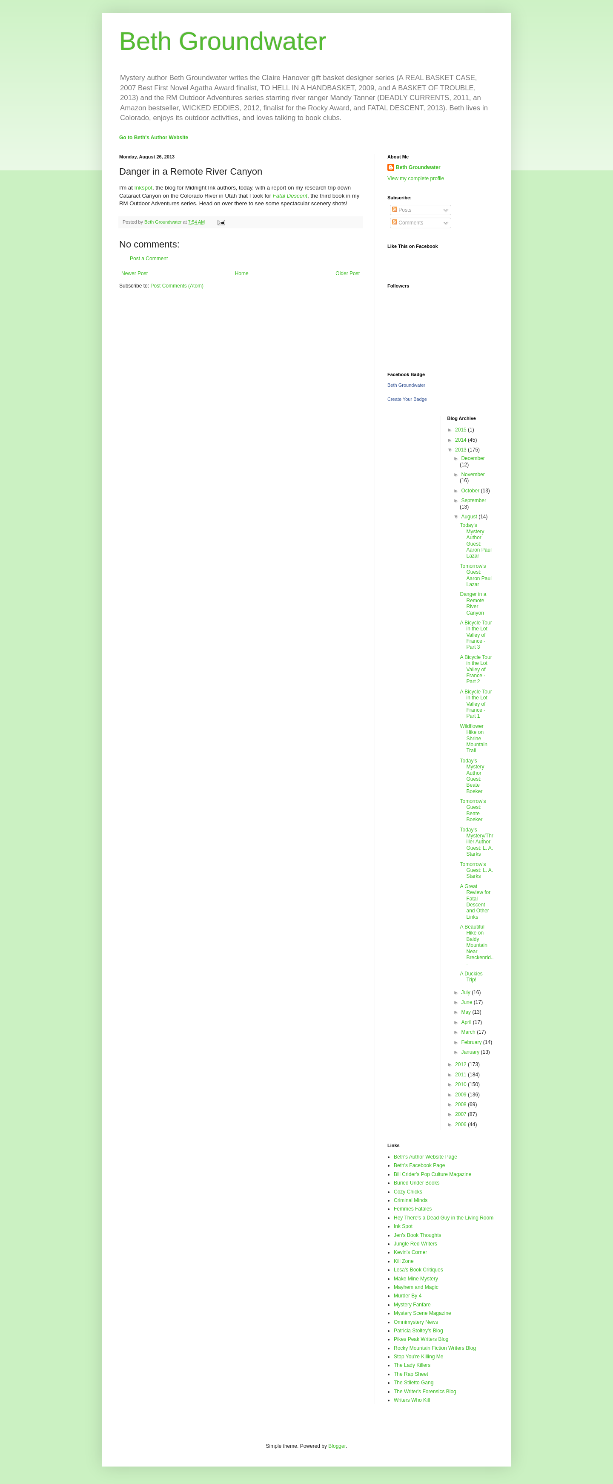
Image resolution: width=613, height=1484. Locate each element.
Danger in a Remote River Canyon (473, 603)
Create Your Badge (407, 399)
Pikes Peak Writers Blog (421, 1339)
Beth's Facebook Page (419, 1165)
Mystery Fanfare (412, 1305)
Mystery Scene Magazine (422, 1313)
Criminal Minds (410, 1200)
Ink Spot (403, 1226)
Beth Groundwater (223, 41)
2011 (461, 1075)
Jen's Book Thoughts (417, 1235)
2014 (461, 440)
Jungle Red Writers (415, 1244)
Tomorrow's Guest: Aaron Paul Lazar (475, 575)
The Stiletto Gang (413, 1383)
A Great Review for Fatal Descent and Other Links (475, 901)
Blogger (337, 1446)
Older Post (347, 273)
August (469, 517)
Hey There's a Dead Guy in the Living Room (443, 1218)
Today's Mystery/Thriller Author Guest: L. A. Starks (476, 842)
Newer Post (134, 273)
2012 (461, 1064)
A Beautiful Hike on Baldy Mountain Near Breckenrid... (476, 945)
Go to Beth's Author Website (153, 138)
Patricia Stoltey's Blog (418, 1331)
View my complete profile (415, 178)
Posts (401, 210)
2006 (461, 1124)
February (472, 1042)
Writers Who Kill (412, 1400)
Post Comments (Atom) (176, 286)
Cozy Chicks (408, 1192)
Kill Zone (404, 1261)
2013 (461, 450)
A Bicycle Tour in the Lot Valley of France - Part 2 (476, 669)
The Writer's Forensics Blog (425, 1392)
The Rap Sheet (411, 1374)
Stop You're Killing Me (418, 1357)
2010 (461, 1084)
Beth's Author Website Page (425, 1157)
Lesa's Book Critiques (418, 1270)
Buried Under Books (416, 1183)
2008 (461, 1104)
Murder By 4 (407, 1296)
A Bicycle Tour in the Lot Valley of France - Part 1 (476, 704)
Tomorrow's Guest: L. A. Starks (476, 870)
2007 (461, 1114)
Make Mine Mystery (416, 1279)
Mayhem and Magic (416, 1287)
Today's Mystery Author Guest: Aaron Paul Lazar (475, 540)
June (467, 1002)
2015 (461, 430)
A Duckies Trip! (471, 977)
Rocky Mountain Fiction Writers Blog (435, 1348)
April (467, 1022)
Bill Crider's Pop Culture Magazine (432, 1174)
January (471, 1052)
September (473, 500)
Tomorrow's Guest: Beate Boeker (473, 810)
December (472, 458)
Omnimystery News (416, 1322)
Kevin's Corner (410, 1252)
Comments (407, 223)
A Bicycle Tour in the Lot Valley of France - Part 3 (476, 635)
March (469, 1032)
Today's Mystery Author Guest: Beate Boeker (472, 776)
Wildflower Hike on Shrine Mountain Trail (473, 738)
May (466, 1012)
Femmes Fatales (413, 1209)
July (466, 992)
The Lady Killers (412, 1365)
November (472, 474)
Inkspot (144, 187)
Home (242, 273)
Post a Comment (149, 259)
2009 (461, 1095)
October (471, 491)
